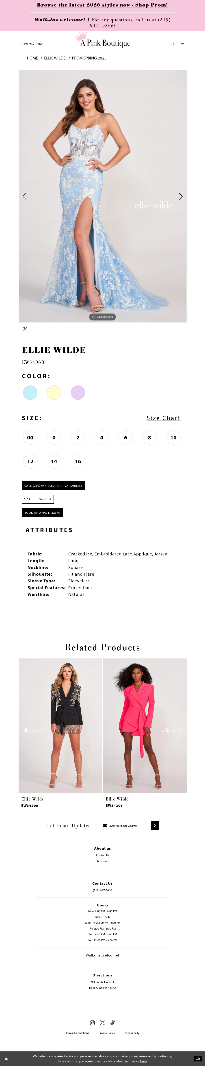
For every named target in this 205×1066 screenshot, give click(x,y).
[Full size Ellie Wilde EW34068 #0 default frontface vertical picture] (102, 196)
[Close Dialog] (6, 1059)
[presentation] (60, 725)
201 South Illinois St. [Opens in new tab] (103, 982)
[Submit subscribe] (155, 825)
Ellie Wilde (55, 58)
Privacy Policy (107, 1033)
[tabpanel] (102, 196)
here (143, 1061)
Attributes (50, 530)
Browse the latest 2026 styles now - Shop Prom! (102, 5)
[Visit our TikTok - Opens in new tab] (112, 1022)
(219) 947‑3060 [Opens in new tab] (102, 890)
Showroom (102, 861)
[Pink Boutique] (102, 39)
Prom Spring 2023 (89, 58)
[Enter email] (125, 825)
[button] (172, 44)
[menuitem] (32, 44)
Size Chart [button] (164, 418)
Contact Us (102, 855)
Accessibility (132, 1033)
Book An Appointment (42, 513)
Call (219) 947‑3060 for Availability (53, 486)
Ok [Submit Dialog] (198, 1059)
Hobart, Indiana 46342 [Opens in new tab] (102, 987)
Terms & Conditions (77, 1033)
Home (32, 58)
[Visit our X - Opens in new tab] (102, 1022)
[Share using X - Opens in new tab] (25, 329)
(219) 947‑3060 (32, 44)
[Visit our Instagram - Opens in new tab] (92, 1022)
